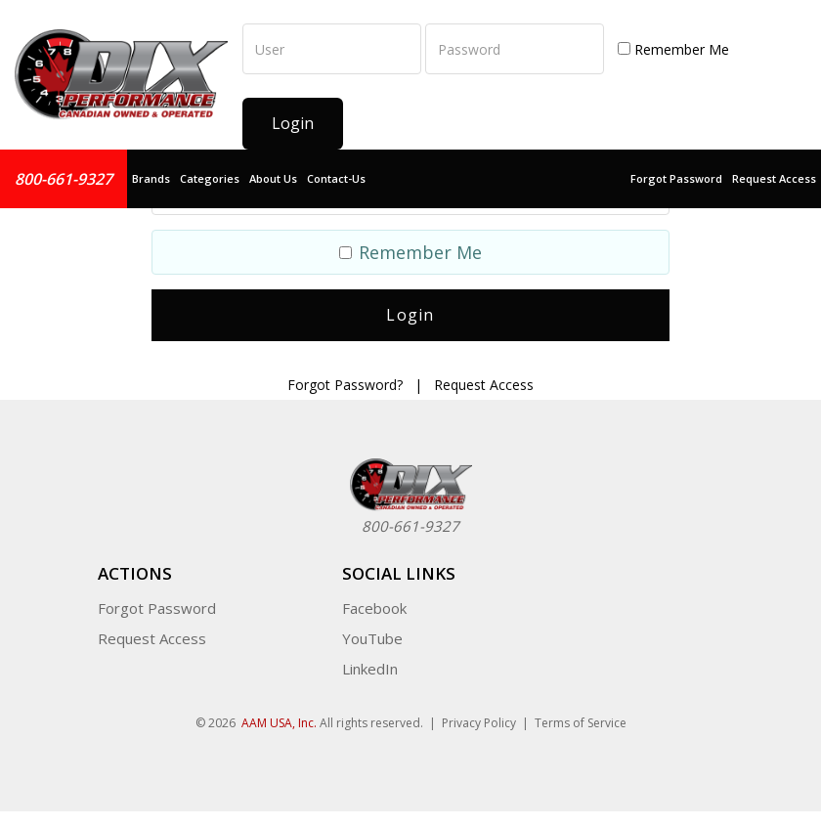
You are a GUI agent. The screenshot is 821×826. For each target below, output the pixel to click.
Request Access (774, 178)
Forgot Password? (345, 384)
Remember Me (673, 49)
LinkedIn (370, 668)
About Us (273, 178)
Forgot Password (676, 178)
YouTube (372, 638)
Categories (209, 178)
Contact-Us (336, 178)
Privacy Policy (479, 723)
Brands (151, 178)
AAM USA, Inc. (279, 723)
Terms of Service (581, 723)
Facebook (374, 608)
